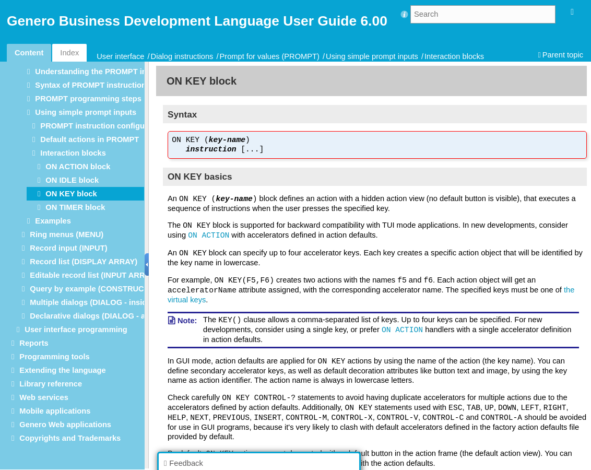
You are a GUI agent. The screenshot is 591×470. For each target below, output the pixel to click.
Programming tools (54, 356)
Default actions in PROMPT (89, 139)
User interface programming (76, 329)
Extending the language (62, 370)
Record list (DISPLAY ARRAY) (83, 261)
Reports (33, 343)
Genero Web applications (65, 424)
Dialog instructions (182, 56)
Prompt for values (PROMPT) (270, 56)
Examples (52, 221)
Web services (43, 397)
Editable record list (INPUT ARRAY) (93, 275)
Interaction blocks (454, 56)
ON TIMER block (75, 207)
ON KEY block (71, 194)
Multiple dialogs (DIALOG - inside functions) (110, 302)
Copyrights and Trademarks (70, 438)
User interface (120, 56)
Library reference (50, 384)
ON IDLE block (72, 180)
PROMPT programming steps (88, 99)
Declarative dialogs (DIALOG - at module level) (114, 316)
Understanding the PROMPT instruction (107, 71)
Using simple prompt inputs (372, 56)
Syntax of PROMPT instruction (90, 85)
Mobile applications (54, 411)
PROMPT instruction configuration (103, 126)
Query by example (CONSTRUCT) (90, 289)
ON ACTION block (77, 166)
